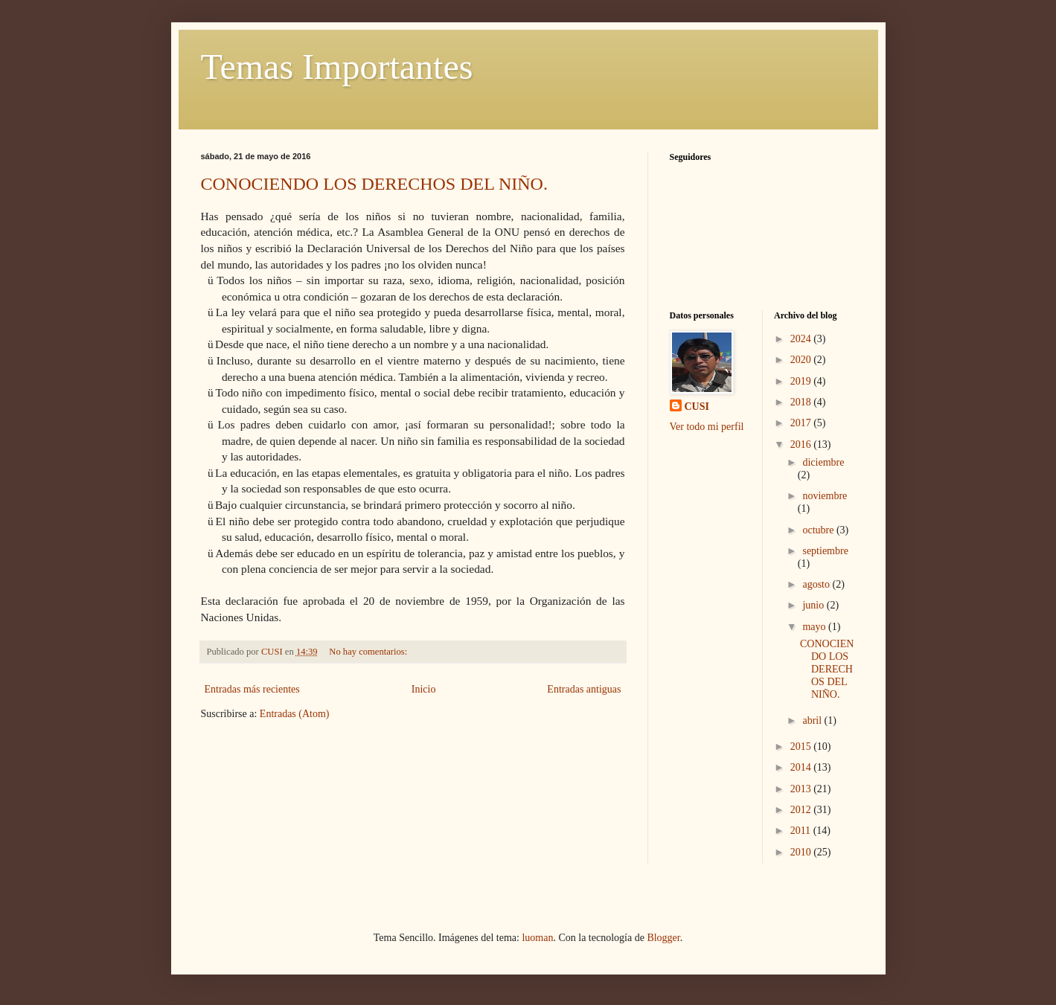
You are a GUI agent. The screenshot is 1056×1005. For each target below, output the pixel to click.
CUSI (697, 406)
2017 (802, 422)
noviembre (824, 495)
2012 (802, 809)
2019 (802, 381)
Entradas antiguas (584, 689)
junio (814, 605)
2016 (802, 444)
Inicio (424, 689)
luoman (537, 937)
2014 (802, 767)
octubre (819, 530)
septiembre (825, 550)
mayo (815, 626)
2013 (802, 788)
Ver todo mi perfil (707, 426)
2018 (802, 402)
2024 (802, 338)
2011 (801, 830)
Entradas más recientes (252, 689)
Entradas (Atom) (295, 713)
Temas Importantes (337, 66)
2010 (802, 852)
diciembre (823, 462)
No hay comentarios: (369, 651)
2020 (802, 359)
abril (813, 720)
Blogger (663, 937)
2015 (802, 746)
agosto (817, 584)
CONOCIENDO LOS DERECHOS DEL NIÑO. (374, 183)
